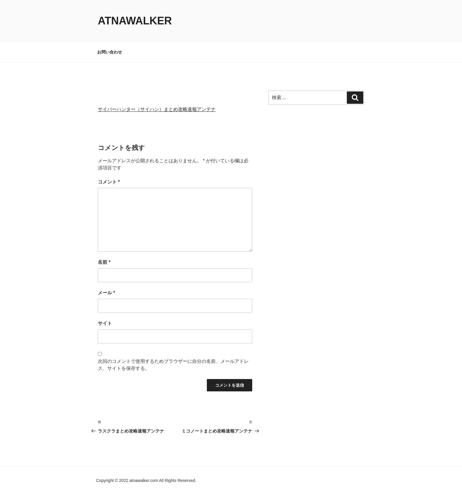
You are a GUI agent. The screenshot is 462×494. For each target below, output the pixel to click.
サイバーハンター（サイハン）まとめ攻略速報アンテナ (157, 109)
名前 (104, 262)
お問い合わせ (109, 52)
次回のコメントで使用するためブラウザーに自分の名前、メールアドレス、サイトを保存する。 (173, 365)
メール (106, 292)
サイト (105, 323)
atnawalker (135, 21)
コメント (109, 181)
